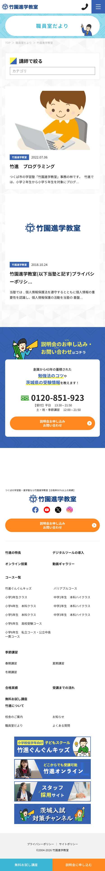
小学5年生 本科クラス (20, 615)
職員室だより (24, 43)
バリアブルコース (65, 588)
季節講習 (11, 652)
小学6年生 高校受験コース (23, 623)
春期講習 (11, 663)
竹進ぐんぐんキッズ (18, 588)
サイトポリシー (68, 844)
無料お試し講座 (26, 864)
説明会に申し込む (79, 864)
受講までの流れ (63, 687)
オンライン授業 (16, 563)
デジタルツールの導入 (68, 552)
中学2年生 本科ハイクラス (72, 606)
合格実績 (11, 687)
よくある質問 (61, 725)
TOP (8, 43)
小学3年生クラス (16, 597)
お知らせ (58, 717)
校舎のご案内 (14, 717)
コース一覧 (13, 577)
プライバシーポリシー (40, 844)
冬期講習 (11, 672)
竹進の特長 (13, 552)
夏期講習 (58, 663)
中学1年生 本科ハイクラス (72, 597)
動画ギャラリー (63, 563)
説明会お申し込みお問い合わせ (52, 423)
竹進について (14, 705)
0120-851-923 (57, 397)
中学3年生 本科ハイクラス (72, 615)
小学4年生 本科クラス (20, 606)
